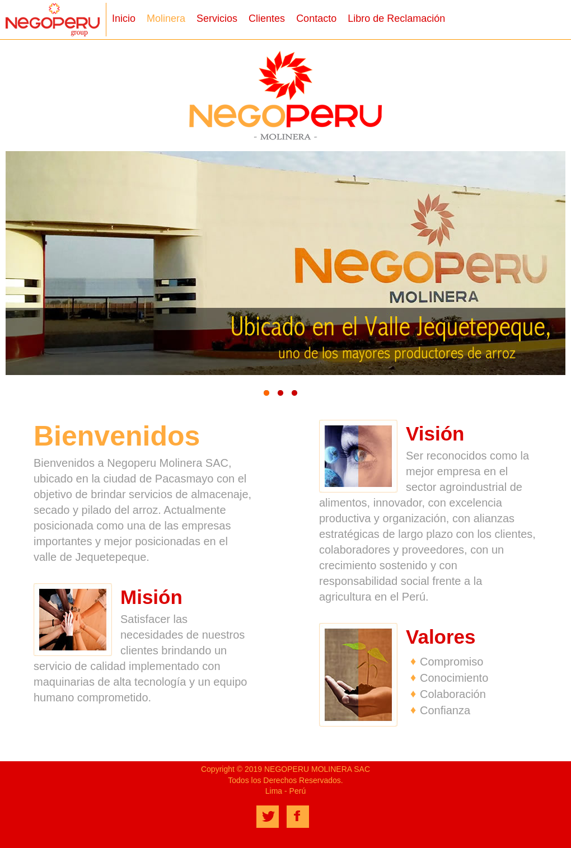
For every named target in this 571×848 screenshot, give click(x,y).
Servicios (216, 18)
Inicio (123, 18)
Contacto (316, 18)
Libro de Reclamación (396, 18)
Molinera (166, 18)
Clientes (267, 18)
